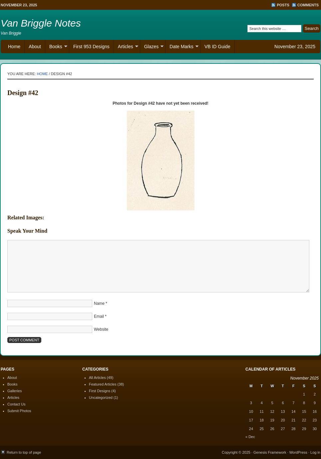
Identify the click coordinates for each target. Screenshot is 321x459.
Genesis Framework (269, 452)
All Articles (97, 378)
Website (101, 329)
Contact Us (16, 404)
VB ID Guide (217, 46)
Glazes (152, 47)
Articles (126, 47)
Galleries (14, 391)
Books (56, 47)
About (35, 46)
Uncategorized (101, 398)
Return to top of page (24, 452)
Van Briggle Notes (41, 23)
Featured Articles (103, 384)
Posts (283, 5)
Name (99, 303)
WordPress (298, 452)
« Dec (250, 437)
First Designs (99, 391)
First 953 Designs (91, 46)
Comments (308, 5)
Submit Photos (19, 411)
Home (14, 46)
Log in (315, 452)
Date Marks (181, 47)
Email (99, 316)
